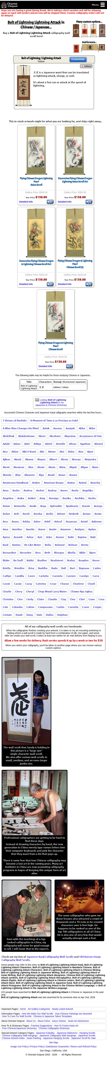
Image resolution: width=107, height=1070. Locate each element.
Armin (98, 513)
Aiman (52, 451)
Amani (73, 474)
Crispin (97, 607)
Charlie (7, 591)
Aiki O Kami (29, 451)
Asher (37, 521)
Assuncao (71, 521)
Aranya (98, 506)
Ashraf (58, 521)
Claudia (52, 599)
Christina (8, 599)
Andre (16, 490)
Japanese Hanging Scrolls (56, 1038)
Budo (54, 568)
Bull (63, 568)
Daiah (19, 614)
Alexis (51, 467)
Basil (5, 544)
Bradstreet (57, 560)
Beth (47, 552)
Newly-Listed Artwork (62, 1009)
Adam (16, 443)
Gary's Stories (59, 1021)
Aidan (14, 451)
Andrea (28, 490)
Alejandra (90, 459)
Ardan (6, 513)
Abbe (92, 428)
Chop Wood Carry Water (52, 591)
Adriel (48, 443)
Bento (84, 544)
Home (23, 1009)
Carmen (71, 575)
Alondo (7, 474)
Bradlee (42, 560)
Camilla (19, 575)
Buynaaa (84, 568)
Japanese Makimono (67, 1033)
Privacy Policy (37, 1046)
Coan (92, 599)
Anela (74, 490)
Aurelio (30, 529)
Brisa (31, 568)
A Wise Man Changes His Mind (21, 428)
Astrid (84, 521)
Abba (82, 428)
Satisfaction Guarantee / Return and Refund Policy (71, 1046)
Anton (6, 506)
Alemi (6, 467)
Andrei (40, 490)
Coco (101, 599)
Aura (5, 529)
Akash (17, 459)
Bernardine (9, 552)
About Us (31, 1021)
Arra (5, 521)
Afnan (72, 443)
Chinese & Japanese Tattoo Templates (52, 1016)
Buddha (42, 568)
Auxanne (65, 529)
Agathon (85, 443)
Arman (87, 513)
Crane (85, 607)
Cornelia (73, 607)
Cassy (28, 583)
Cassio (17, 583)
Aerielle (60, 443)
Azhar (30, 537)
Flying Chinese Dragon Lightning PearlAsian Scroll (36, 182)
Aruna (15, 521)
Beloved (60, 544)
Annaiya (54, 498)
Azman (60, 537)
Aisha (71, 451)
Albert (53, 459)
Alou (17, 474)
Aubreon (97, 521)
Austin (52, 529)
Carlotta (44, 575)
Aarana (57, 428)
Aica (5, 451)
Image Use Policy (19, 1046)
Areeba (38, 513)
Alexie (41, 467)
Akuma (29, 459)
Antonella (20, 506)
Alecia (64, 459)
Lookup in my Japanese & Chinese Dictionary (51, 402)
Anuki (33, 506)
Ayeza (6, 537)
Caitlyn (7, 575)
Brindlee (19, 568)
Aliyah (73, 467)
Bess (38, 552)
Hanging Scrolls (87, 1033)
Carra (96, 575)
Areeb (26, 513)
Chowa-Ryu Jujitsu (81, 591)
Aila (42, 451)
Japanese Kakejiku (45, 1033)
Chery (18, 591)
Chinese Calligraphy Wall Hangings (19, 1035)
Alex (30, 467)
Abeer (42, 436)
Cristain (7, 614)
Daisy (29, 614)
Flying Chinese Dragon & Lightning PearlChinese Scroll (55, 346)
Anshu (92, 498)
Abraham (55, 436)
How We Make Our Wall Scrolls (37, 1013)
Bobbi (30, 560)
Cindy (29, 599)
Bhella (72, 552)
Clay (63, 599)
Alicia (62, 467)
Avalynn (79, 529)
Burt (72, 568)
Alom (95, 467)
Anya (43, 506)
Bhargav (59, 552)
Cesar (53, 583)
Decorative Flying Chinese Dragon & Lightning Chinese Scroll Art (36, 262)
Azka (49, 537)
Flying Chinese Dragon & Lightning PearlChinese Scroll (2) (75, 264)
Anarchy (95, 482)
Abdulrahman (26, 436)
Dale (39, 614)
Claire (40, 599)
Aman (61, 474)
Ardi (16, 513)
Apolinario (72, 506)
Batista (16, 544)
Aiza (80, 451)
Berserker (25, 552)
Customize (78, 59)
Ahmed (98, 443)
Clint (82, 599)
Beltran (72, 544)
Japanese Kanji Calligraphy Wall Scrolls (50, 956)
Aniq (42, 498)
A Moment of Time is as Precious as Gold (54, 420)
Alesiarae (18, 467)
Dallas (49, 614)
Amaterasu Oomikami (15, 482)
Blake (6, 560)
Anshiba (79, 498)
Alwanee (29, 474)
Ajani (90, 451)
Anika (20, 498)
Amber (36, 482)
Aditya (37, 443)
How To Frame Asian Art (66, 1025)
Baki (93, 537)
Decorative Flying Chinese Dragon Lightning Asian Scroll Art (75, 180)
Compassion (45, 607)
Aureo (41, 529)
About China (44, 1021)
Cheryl (30, 591)
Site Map (53, 1042)
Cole (5, 607)
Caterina (41, 583)
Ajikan (6, 459)
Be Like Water (32, 544)
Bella (48, 544)
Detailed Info (26, 201)
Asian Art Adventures (78, 1021)
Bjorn (92, 552)
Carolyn (84, 575)
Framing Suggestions (41, 1025)
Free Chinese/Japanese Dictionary (19, 1028)
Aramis (86, 506)
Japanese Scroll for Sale (83, 1038)
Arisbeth (74, 513)
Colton (30, 607)
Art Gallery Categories (39, 1009)
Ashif (47, 521)
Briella (6, 568)
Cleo (72, 599)
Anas (6, 490)
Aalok (46, 428)
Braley (71, 560)
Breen (96, 560)
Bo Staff (18, 560)
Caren (31, 575)
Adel (27, 443)
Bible (82, 552)
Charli (91, 583)
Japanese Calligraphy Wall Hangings (57, 1035)
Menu (98, 5)
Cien (20, 599)
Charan (64, 583)
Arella (49, 513)
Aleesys (76, 459)
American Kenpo (53, 482)
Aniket (32, 498)
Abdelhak (8, 436)
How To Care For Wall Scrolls (16, 1016)
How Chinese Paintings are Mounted (73, 1013)
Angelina (8, 498)
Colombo (17, 607)
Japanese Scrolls (86, 1035)
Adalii (6, 443)
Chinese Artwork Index (13, 1038)
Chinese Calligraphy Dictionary (54, 1028)
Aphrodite (56, 506)
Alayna (41, 459)
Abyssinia (70, 436)
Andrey (52, 490)
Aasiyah (70, 428)
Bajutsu (82, 537)
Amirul (83, 482)
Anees (64, 490)
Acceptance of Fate (90, 436)
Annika (66, 498)
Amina (71, 482)
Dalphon (62, 614)
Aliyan (84, 467)
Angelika (87, 490)
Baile (71, 537)
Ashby (26, 521)
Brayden (84, 560)
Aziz (39, 537)
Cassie (6, 583)
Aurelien (17, 529)
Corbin (60, 607)
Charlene (78, 583)
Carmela (57, 575)
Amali (51, 474)
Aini (62, 451)
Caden (97, 568)
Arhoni (61, 513)
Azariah (18, 537)
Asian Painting (34, 1038)
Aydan (92, 529)
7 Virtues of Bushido (14, 420)
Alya (41, 474)
